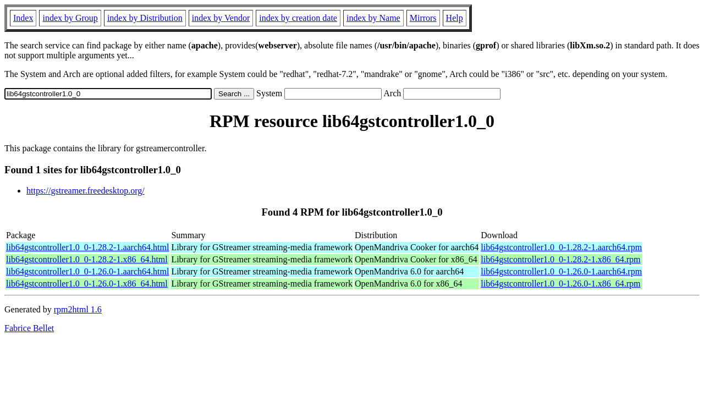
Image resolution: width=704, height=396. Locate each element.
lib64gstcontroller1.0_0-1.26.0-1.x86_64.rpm (560, 283)
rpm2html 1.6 (78, 309)
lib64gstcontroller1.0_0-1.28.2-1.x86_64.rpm (560, 259)
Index (23, 18)
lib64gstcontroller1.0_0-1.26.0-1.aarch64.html (87, 271)
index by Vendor (221, 18)
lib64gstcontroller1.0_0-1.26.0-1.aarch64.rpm (561, 271)
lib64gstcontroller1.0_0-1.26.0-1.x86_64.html (87, 283)
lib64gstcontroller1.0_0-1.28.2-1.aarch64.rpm (561, 247)
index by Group (69, 18)
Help (454, 18)
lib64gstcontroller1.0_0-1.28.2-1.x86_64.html (87, 259)
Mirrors (423, 18)
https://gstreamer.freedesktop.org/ (85, 190)
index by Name (373, 18)
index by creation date (298, 18)
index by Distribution (145, 18)
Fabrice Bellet (29, 328)
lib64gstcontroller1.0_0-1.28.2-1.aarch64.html (87, 247)
